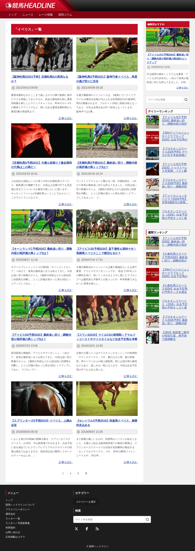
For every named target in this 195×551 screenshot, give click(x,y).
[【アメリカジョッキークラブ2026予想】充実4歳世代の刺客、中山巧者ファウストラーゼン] (152, 200)
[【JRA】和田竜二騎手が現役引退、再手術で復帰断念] (152, 337)
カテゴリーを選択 (86, 501)
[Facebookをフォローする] (87, 529)
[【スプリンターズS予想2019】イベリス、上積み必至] (42, 398)
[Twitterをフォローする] (76, 529)
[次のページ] (86, 473)
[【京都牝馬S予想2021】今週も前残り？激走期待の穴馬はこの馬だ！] (42, 140)
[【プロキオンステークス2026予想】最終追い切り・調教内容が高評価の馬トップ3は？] (152, 184)
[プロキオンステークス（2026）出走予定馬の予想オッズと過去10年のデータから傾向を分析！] (152, 216)
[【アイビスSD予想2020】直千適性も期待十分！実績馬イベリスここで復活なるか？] (107, 226)
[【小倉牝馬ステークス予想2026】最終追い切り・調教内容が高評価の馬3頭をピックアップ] (152, 258)
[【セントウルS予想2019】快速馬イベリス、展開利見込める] (107, 398)
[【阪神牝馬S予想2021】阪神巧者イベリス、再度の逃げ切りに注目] (107, 54)
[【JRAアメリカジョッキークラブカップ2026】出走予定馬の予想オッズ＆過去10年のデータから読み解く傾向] (152, 137)
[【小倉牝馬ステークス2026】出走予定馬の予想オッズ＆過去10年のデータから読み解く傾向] (152, 290)
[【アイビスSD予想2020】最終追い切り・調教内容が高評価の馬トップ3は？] (42, 312)
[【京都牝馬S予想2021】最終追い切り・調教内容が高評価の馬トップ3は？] (107, 140)
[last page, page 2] (78, 473)
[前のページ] (63, 473)
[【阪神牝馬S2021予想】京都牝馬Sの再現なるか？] (42, 54)
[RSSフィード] (97, 529)
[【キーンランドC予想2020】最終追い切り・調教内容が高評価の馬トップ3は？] (42, 226)
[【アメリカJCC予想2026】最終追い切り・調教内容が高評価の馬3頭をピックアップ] (152, 122)
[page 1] (71, 473)
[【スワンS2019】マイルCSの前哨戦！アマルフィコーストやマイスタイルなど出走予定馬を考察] (107, 312)
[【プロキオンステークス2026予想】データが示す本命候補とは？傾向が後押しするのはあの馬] (152, 153)
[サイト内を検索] (185, 99)
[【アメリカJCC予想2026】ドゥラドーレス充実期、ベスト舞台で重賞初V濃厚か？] (152, 169)
